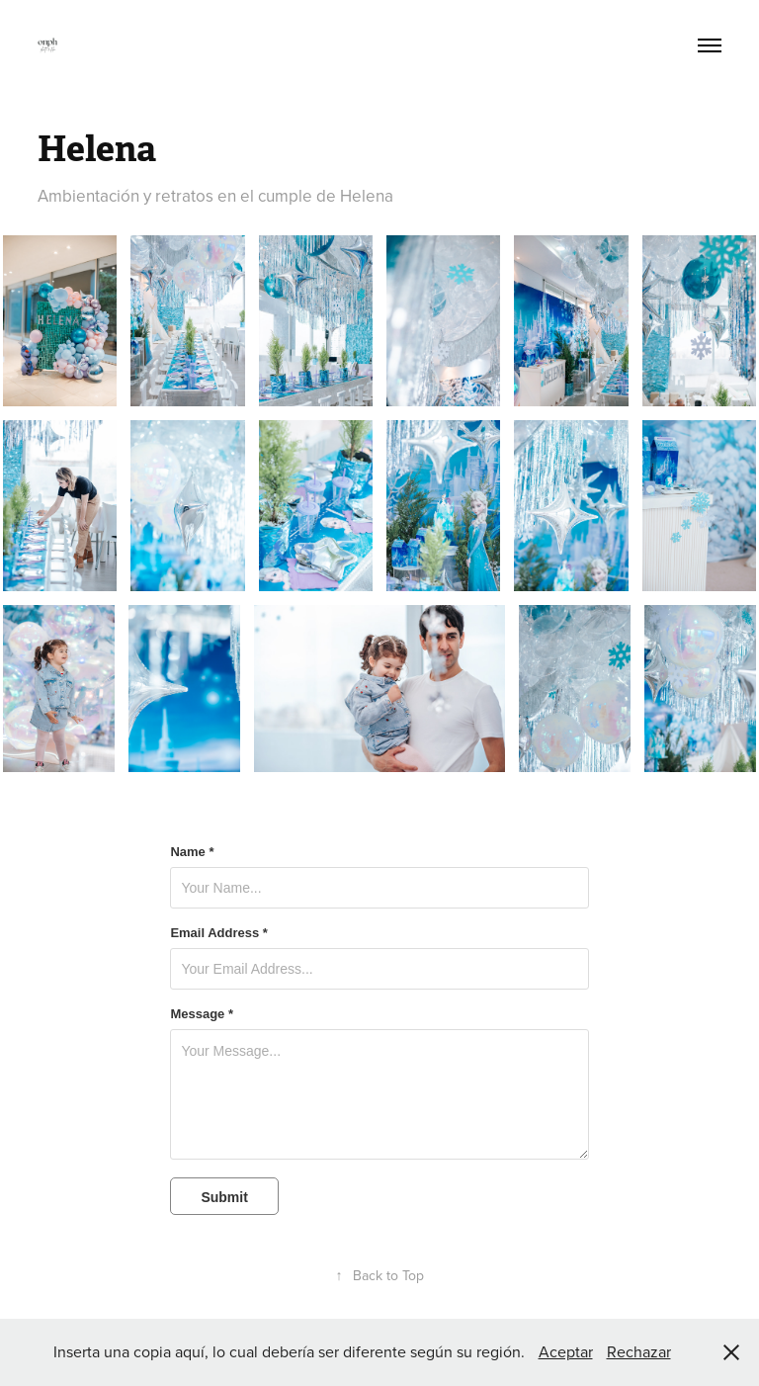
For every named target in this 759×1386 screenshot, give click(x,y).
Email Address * (219, 933)
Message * (201, 1014)
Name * (191, 852)
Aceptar (566, 1351)
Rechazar (639, 1351)
